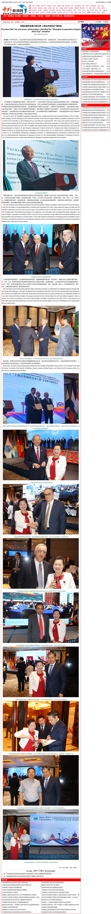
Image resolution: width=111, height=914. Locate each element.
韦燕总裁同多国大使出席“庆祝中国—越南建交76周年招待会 (17, 899)
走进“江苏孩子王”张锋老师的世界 (90, 51)
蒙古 (83, 6)
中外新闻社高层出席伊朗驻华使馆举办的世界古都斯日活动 (16, 885)
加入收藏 (108, 2)
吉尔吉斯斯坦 (77, 6)
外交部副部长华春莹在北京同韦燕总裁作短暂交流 (53, 912)
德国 (90, 8)
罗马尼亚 (34, 8)
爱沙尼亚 (82, 8)
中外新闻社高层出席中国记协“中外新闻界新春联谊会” (15, 902)
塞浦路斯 (76, 8)
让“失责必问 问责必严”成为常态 (90, 59)
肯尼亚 (92, 10)
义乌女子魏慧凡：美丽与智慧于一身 (91, 68)
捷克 (54, 8)
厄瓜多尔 (42, 12)
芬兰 (87, 8)
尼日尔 (75, 10)
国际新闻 (11, 16)
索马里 (96, 10)
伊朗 (63, 6)
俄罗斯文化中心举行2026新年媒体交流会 (51, 899)
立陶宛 (98, 8)
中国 (33, 6)
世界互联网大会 (57, 16)
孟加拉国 (67, 6)
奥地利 (45, 8)
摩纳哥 (103, 8)
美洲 (30, 12)
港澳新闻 (25, 16)
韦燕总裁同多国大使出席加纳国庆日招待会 (52, 887)
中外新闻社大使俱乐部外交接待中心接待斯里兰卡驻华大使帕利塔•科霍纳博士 (29, 873)
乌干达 (84, 10)
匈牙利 (50, 8)
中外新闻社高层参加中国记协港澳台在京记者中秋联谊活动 (16, 912)
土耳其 (98, 6)
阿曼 (103, 6)
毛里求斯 (58, 10)
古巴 (67, 12)
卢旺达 (79, 10)
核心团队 (98, 2)
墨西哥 (76, 12)
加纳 (88, 10)
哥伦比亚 (59, 12)
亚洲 (30, 6)
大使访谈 (40, 16)
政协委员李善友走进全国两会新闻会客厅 (92, 56)
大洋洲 (88, 12)
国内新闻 (18, 16)
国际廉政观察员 (69, 16)
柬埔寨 (59, 6)
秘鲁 (80, 12)
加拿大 (37, 12)
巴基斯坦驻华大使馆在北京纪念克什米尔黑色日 (14, 909)
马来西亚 (49, 6)
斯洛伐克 (40, 8)
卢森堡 (61, 8)
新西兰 (98, 12)
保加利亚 (71, 8)
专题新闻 (47, 16)
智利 (64, 12)
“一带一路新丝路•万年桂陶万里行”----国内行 (93, 66)
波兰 (57, 8)
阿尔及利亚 (69, 10)
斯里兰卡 (43, 6)
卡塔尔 (87, 6)
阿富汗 (54, 6)
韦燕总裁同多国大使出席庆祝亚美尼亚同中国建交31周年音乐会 (25, 876)
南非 (100, 10)
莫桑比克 (46, 10)
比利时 (65, 8)
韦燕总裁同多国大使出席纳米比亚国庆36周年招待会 (15, 882)
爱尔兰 (94, 8)
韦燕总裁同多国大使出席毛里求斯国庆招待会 (52, 882)
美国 (33, 12)
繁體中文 (103, 2)
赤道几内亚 (52, 10)
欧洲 (30, 8)
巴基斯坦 (38, 6)
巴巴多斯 (48, 12)
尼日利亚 (34, 10)
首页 (4, 16)
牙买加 (71, 12)
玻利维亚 (54, 12)
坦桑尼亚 (105, 10)
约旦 (72, 6)
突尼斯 (63, 10)
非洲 (30, 10)
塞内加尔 (40, 10)
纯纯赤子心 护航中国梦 (88, 61)
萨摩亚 (103, 12)
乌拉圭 (84, 12)
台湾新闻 (33, 16)
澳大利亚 (93, 12)
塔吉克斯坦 (93, 6)
